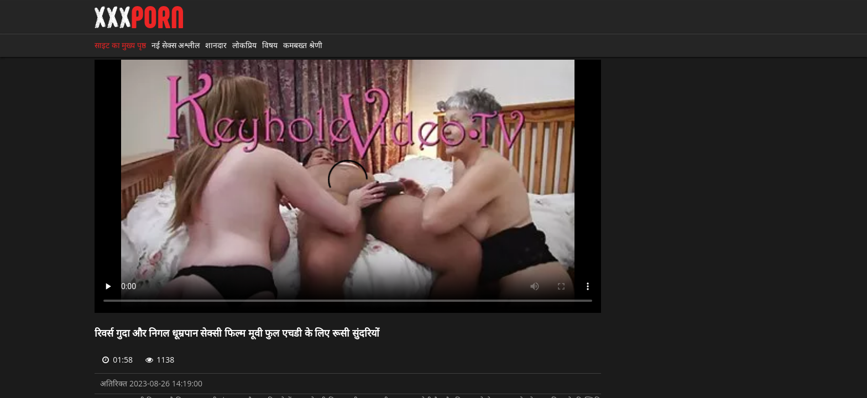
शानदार (216, 45)
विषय (270, 45)
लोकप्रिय (244, 45)
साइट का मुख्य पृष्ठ (120, 45)
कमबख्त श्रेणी (302, 45)
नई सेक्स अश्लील (176, 45)
